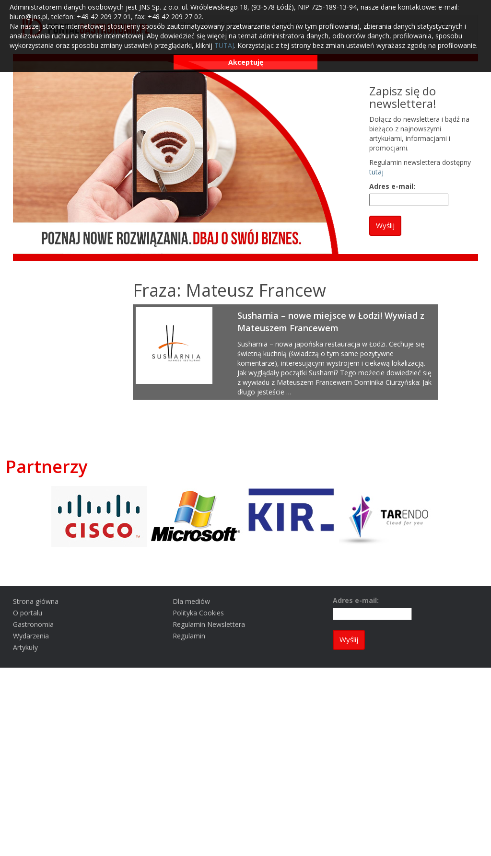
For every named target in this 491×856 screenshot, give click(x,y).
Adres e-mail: (392, 186)
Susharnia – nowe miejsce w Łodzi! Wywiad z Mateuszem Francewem (330, 322)
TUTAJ (224, 45)
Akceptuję (245, 62)
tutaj (376, 171)
